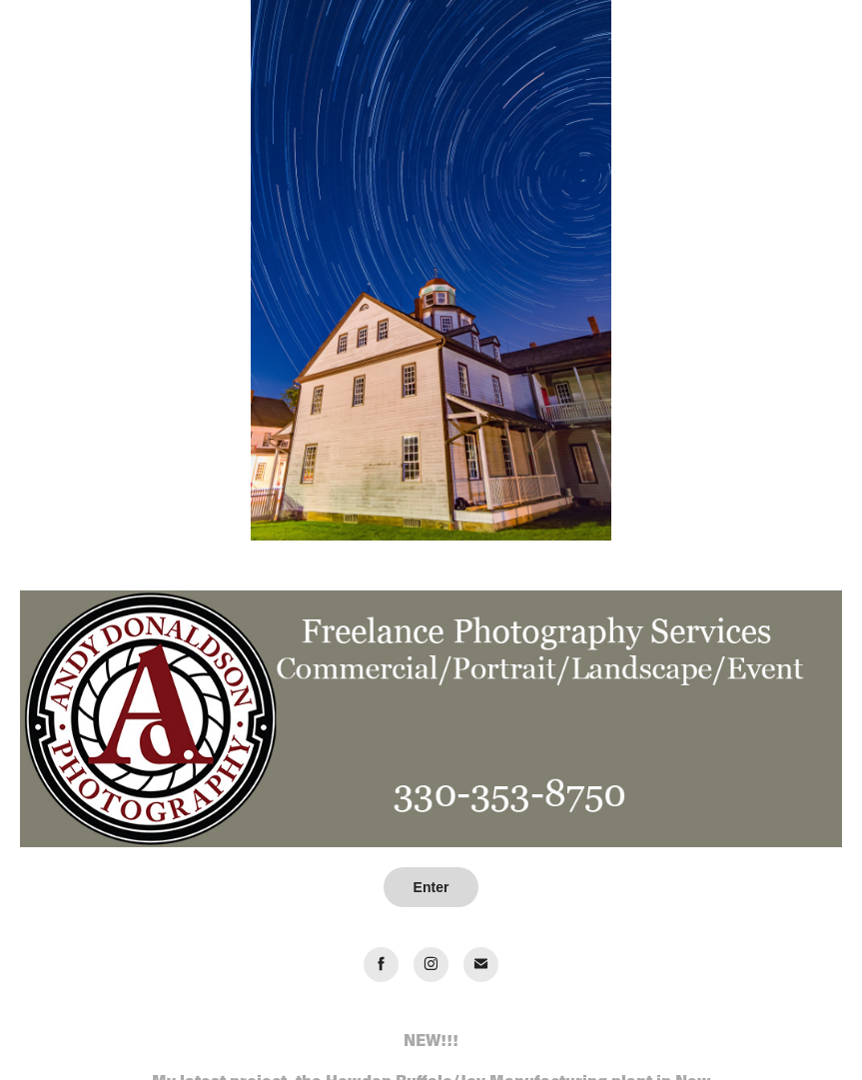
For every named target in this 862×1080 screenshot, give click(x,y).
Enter (431, 887)
